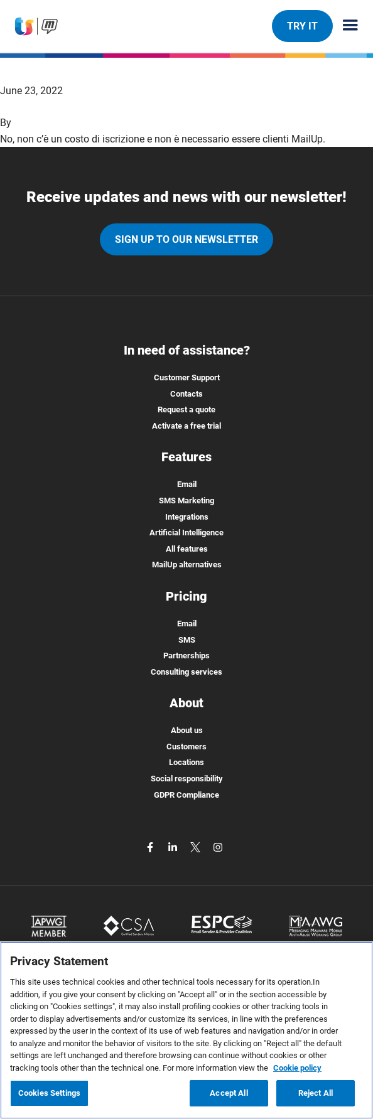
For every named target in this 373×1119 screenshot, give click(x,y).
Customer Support (187, 377)
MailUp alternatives (187, 564)
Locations (186, 762)
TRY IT (302, 25)
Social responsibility (187, 778)
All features (187, 549)
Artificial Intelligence (186, 532)
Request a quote (186, 409)
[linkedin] (174, 846)
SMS (186, 640)
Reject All (315, 1093)
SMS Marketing (186, 500)
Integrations (186, 517)
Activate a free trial (186, 426)
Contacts (186, 394)
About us (187, 730)
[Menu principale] (345, 26)
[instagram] (218, 846)
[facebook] (151, 846)
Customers (186, 746)
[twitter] (196, 846)
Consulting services (186, 672)
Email (187, 484)
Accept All (228, 1093)
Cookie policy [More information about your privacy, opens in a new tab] (297, 1068)
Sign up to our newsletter (186, 239)
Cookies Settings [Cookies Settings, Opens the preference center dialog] (49, 1093)
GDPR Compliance (186, 795)
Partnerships (186, 655)
